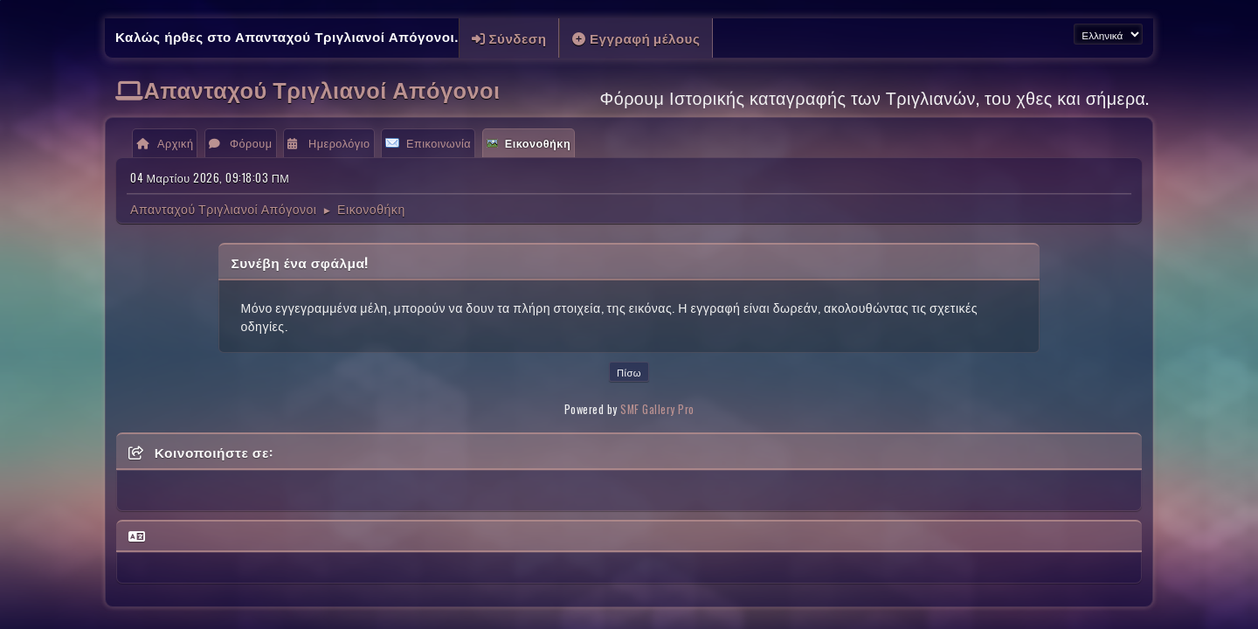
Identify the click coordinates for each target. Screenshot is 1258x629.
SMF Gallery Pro (657, 409)
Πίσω (629, 372)
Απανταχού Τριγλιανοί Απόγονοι (322, 89)
